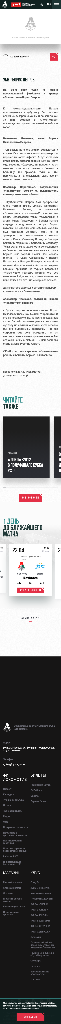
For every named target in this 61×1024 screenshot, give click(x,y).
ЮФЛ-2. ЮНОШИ (39, 910)
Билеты (38, 775)
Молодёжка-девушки (41, 899)
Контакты (35, 979)
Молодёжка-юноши (40, 893)
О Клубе (34, 882)
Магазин (11, 873)
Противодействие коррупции (12, 841)
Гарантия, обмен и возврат (12, 900)
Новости (7, 789)
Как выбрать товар (13, 882)
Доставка (8, 893)
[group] (26, 447)
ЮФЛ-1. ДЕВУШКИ (40, 920)
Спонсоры (35, 960)
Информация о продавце (10, 913)
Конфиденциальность (14, 906)
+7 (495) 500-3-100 (14, 764)
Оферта (34, 796)
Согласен (30, 1017)
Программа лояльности (15, 827)
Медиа (6, 816)
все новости (30, 497)
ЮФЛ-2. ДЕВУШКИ (40, 926)
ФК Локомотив (15, 777)
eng (49, 4)
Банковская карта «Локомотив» (39, 972)
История (34, 966)
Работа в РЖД (10, 856)
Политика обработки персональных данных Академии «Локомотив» (42, 945)
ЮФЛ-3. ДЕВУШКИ (40, 931)
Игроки (7, 805)
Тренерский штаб (12, 811)
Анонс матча (31, 618)
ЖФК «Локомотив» (40, 888)
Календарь (8, 794)
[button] (4, 487)
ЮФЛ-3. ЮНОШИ (39, 915)
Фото (5, 822)
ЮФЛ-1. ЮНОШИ (39, 904)
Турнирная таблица (13, 800)
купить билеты (30, 590)
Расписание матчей (40, 785)
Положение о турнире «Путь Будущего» (42, 954)
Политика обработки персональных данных (14, 849)
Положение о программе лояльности (15, 834)
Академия (35, 937)
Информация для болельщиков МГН (12, 863)
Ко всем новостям (16, 56)
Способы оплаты (12, 888)
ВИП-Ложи (36, 790)
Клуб (35, 873)
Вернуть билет (38, 801)
